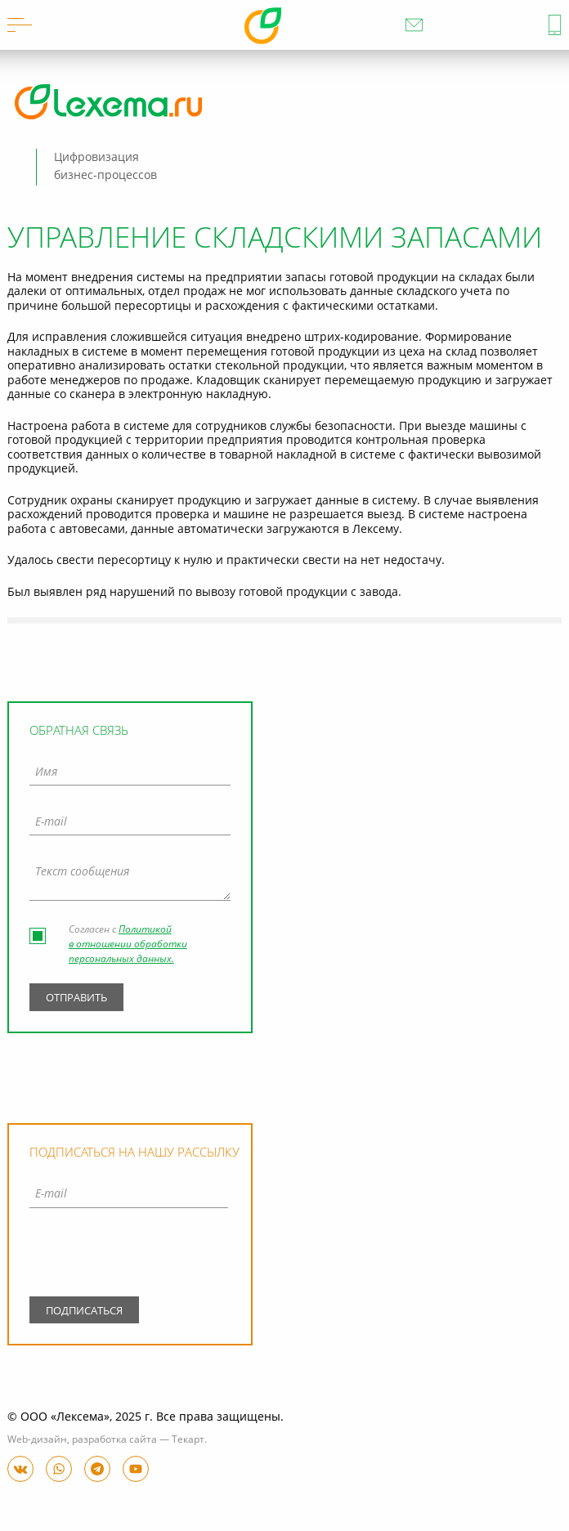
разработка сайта (114, 1440)
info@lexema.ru (414, 25)
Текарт (188, 1440)
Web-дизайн (37, 1440)
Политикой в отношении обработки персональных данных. (128, 945)
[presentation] (128, 1255)
